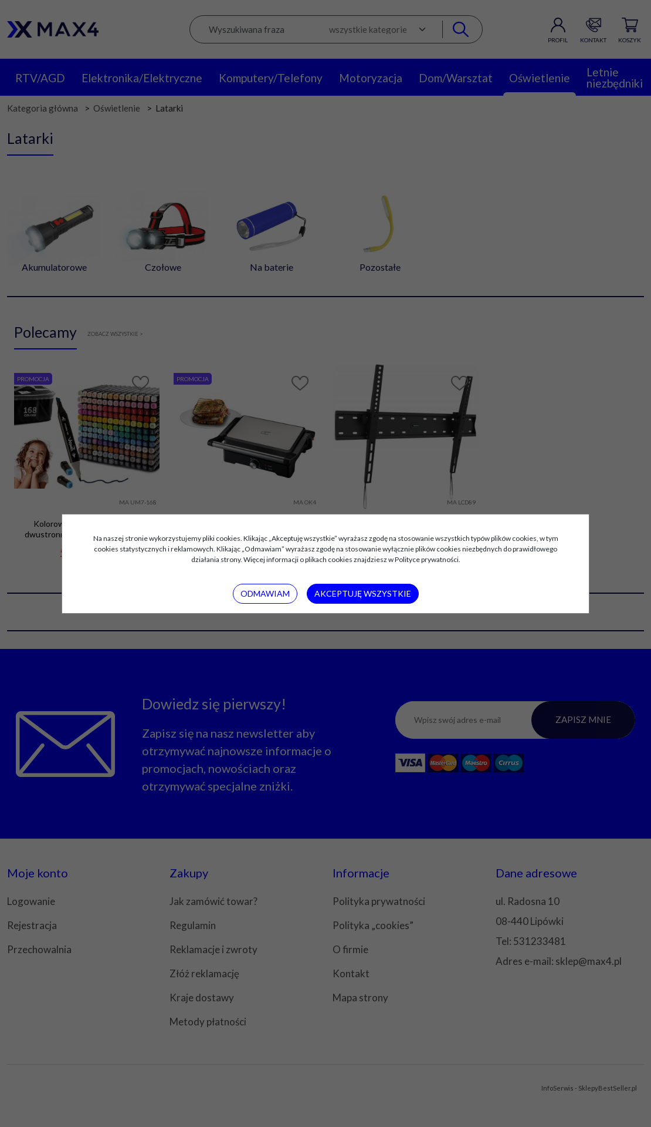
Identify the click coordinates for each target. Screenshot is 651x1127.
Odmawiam (265, 593)
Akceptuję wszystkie (362, 593)
